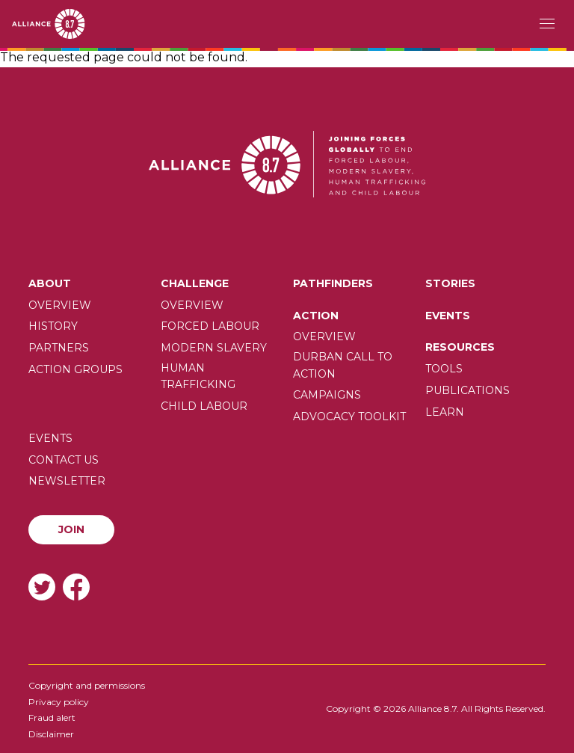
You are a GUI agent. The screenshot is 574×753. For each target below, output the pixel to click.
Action (316, 315)
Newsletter (66, 481)
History (53, 326)
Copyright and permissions (86, 685)
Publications (467, 390)
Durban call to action (342, 365)
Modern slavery (214, 347)
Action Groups (75, 369)
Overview (59, 305)
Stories (450, 283)
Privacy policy (58, 701)
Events (447, 315)
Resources (460, 347)
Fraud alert (51, 717)
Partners (58, 347)
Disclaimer (51, 734)
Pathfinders (333, 283)
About (49, 283)
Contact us (63, 460)
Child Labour (204, 406)
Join (71, 529)
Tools (444, 368)
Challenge (195, 283)
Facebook (76, 586)
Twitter (42, 586)
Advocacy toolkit (349, 416)
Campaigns (327, 395)
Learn (444, 412)
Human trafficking (198, 376)
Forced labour (210, 326)
